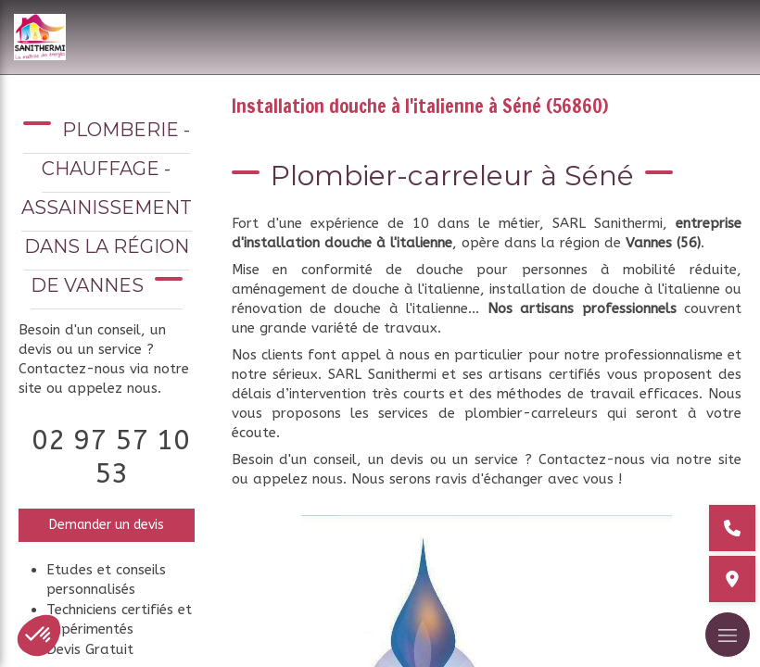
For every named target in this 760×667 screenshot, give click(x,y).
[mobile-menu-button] (727, 634)
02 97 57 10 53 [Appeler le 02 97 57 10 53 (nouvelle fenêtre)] (111, 456)
